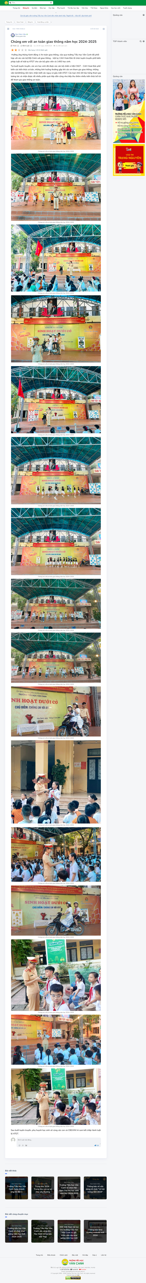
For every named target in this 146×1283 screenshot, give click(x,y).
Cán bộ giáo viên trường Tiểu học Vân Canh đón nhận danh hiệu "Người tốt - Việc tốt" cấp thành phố (56, 16)
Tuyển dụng (127, 8)
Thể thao (94, 8)
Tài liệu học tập (73, 8)
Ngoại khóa (104, 8)
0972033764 (65, 1269)
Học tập (51, 8)
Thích (13, 46)
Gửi (96, 1145)
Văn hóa (85, 8)
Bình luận (25, 46)
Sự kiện (34, 8)
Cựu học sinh (115, 8)
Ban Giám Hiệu (20, 34)
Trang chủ (16, 8)
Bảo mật (75, 1255)
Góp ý (94, 1255)
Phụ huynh (61, 8)
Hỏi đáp (85, 1255)
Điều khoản (51, 1255)
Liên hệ (103, 1255)
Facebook (74, 1269)
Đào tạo (43, 8)
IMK (78, 1275)
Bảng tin (26, 8)
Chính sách (64, 1255)
